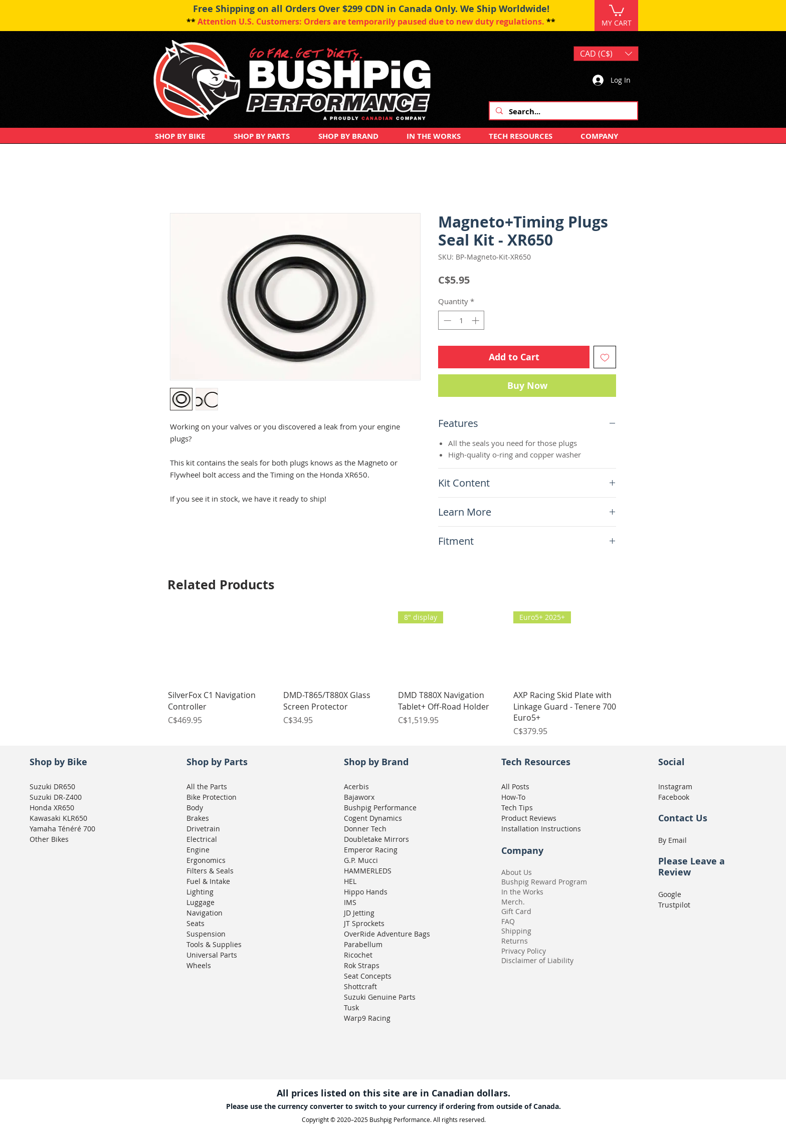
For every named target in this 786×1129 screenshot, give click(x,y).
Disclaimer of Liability (537, 960)
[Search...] (562, 111)
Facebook (673, 797)
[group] (393, 674)
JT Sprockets (364, 923)
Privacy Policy (523, 951)
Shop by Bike (58, 762)
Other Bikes (49, 839)
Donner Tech (365, 828)
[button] (616, 10)
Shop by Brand (376, 762)
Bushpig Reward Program (544, 881)
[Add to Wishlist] (605, 357)
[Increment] (476, 320)
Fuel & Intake (208, 881)
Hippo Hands (365, 891)
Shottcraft (360, 986)
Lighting (200, 891)
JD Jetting (359, 913)
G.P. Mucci (361, 860)
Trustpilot (674, 905)
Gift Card (516, 911)
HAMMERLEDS (367, 870)
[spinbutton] (461, 320)
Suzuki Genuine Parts (380, 997)
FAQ (508, 921)
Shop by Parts (217, 762)
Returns (514, 941)
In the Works (522, 891)
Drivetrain (203, 828)
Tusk (351, 1007)
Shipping (516, 931)
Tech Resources (535, 762)
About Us (516, 872)
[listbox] (606, 53)
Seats (195, 923)
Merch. (513, 902)
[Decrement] (446, 320)
